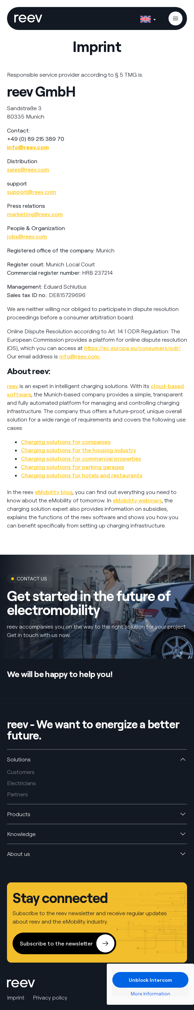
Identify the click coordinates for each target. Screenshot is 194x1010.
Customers (21, 771)
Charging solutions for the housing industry (78, 450)
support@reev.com (31, 191)
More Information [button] (150, 993)
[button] (175, 18)
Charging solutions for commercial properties (81, 458)
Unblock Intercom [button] (150, 980)
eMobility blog (54, 491)
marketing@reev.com (35, 214)
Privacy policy (50, 997)
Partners (17, 794)
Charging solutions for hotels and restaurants (81, 475)
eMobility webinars (137, 500)
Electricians (21, 783)
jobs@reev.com (27, 236)
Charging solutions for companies (66, 441)
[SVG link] (28, 18)
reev (12, 385)
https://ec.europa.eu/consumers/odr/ (132, 347)
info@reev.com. (79, 356)
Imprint (15, 997)
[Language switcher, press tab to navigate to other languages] (148, 18)
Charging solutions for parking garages (72, 466)
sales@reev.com (28, 169)
